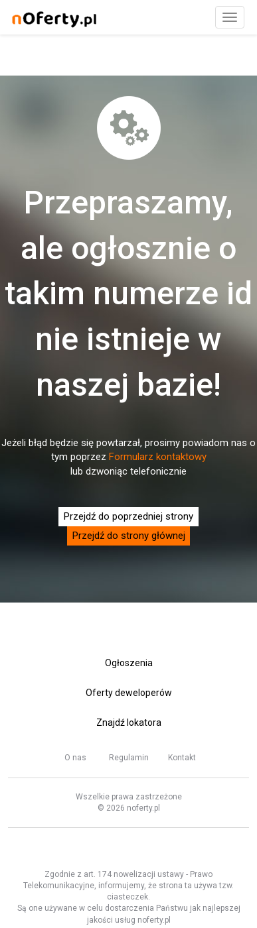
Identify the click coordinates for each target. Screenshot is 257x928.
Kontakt (182, 757)
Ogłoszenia (129, 663)
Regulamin (129, 757)
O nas (75, 757)
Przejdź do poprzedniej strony (128, 516)
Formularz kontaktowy (158, 457)
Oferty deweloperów (129, 692)
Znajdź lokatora (128, 722)
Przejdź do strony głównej (128, 536)
